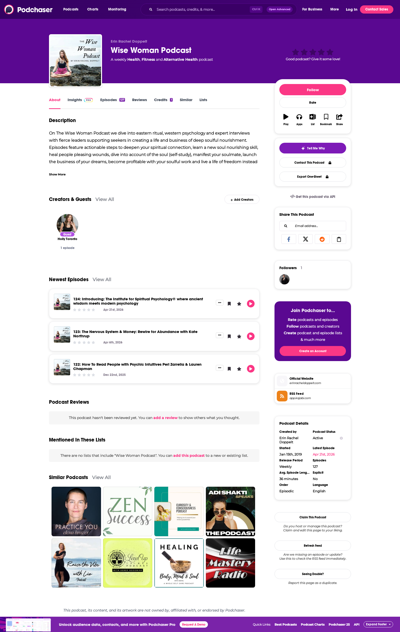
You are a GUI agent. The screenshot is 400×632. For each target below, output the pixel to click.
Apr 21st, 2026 (324, 454)
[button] (72, 9)
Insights (75, 99)
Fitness (148, 59)
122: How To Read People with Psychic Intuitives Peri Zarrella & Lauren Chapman (137, 366)
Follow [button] (313, 89)
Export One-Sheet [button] (313, 176)
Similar (186, 99)
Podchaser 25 (339, 624)
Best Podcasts (285, 624)
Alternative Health (181, 59)
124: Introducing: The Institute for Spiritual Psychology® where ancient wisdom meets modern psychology (138, 301)
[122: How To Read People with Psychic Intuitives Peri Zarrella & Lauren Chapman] (62, 367)
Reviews (139, 99)
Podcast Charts (312, 624)
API (356, 624)
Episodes (112, 99)
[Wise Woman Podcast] (75, 60)
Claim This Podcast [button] (312, 517)
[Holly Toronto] (67, 225)
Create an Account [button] (313, 351)
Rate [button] (312, 103)
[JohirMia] (284, 279)
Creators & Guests (70, 199)
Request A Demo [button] (193, 624)
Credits (163, 99)
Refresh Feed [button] (313, 545)
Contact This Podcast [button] (312, 162)
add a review (165, 417)
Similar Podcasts (68, 477)
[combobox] (219, 9)
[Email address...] (313, 226)
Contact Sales (376, 9)
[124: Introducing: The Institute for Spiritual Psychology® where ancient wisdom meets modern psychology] (62, 302)
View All (104, 199)
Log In (351, 9)
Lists (203, 99)
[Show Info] (341, 438)
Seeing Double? (313, 574)
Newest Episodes (69, 279)
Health (133, 59)
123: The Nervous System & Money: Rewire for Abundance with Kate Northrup (135, 333)
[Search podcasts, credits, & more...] (202, 9)
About (54, 99)
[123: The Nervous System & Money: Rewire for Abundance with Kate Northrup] (62, 334)
